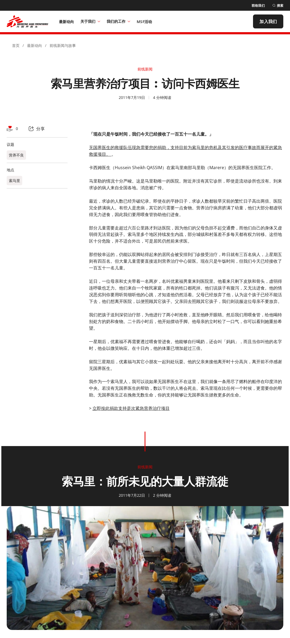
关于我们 (90, 21)
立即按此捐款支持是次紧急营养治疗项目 (131, 408)
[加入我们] (268, 21)
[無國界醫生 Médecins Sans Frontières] (27, 21)
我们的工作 (118, 21)
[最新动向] (66, 21)
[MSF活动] (144, 21)
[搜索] (277, 5)
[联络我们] (258, 5)
